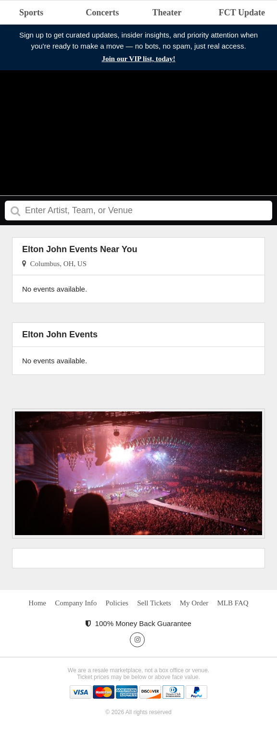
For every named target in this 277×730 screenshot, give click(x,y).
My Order (194, 603)
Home (37, 603)
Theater (167, 12)
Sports (31, 12)
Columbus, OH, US (54, 264)
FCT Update (242, 12)
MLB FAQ (232, 603)
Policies (116, 603)
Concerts (102, 12)
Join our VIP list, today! (138, 59)
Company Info (76, 603)
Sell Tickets (154, 603)
